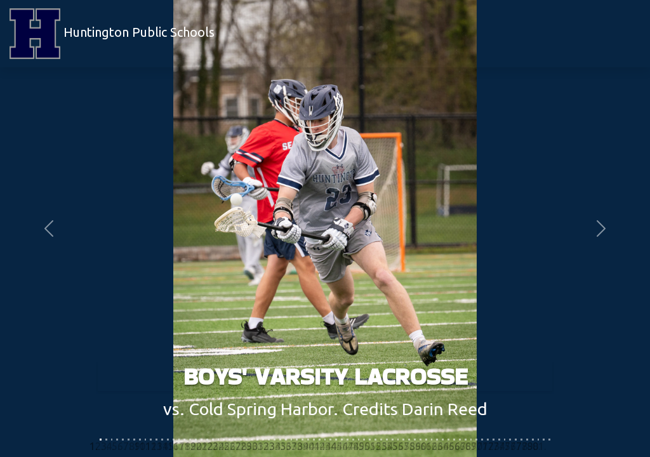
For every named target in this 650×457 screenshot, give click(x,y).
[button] (49, 228)
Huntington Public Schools (112, 33)
